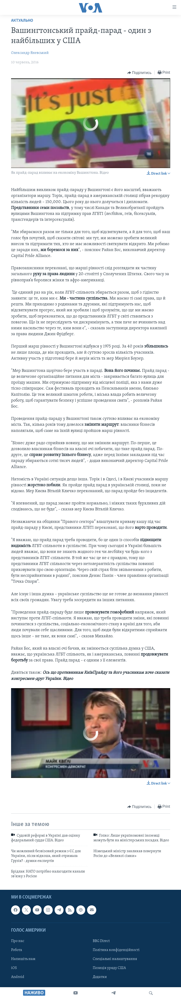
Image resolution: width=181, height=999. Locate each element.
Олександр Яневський (30, 53)
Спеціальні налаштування (115, 959)
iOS (14, 968)
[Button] (139, 72)
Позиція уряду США (109, 968)
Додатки (100, 977)
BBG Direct (101, 941)
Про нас (17, 941)
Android (17, 977)
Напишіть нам (23, 959)
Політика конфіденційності (116, 950)
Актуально (22, 20)
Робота (16, 950)
